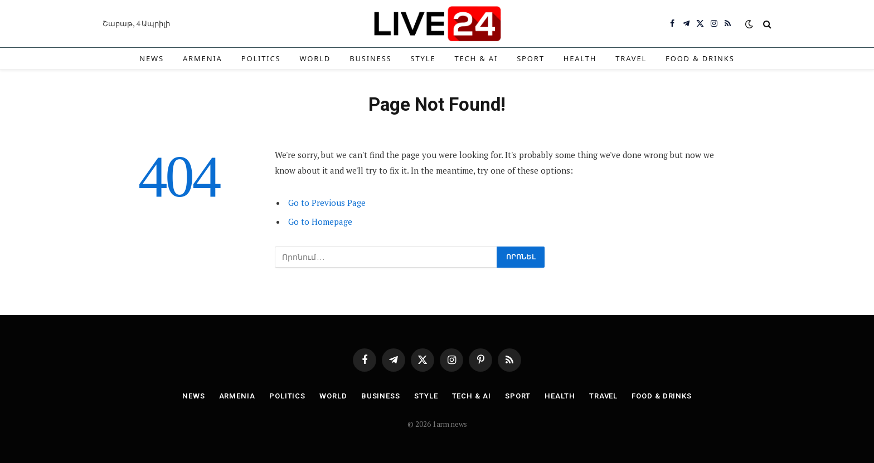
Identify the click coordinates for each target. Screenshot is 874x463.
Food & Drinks (700, 58)
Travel (631, 58)
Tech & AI (476, 58)
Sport (531, 58)
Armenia (202, 58)
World (315, 58)
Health (580, 58)
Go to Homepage (320, 221)
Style (423, 58)
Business (370, 58)
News (151, 58)
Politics (261, 58)
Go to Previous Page (327, 202)
